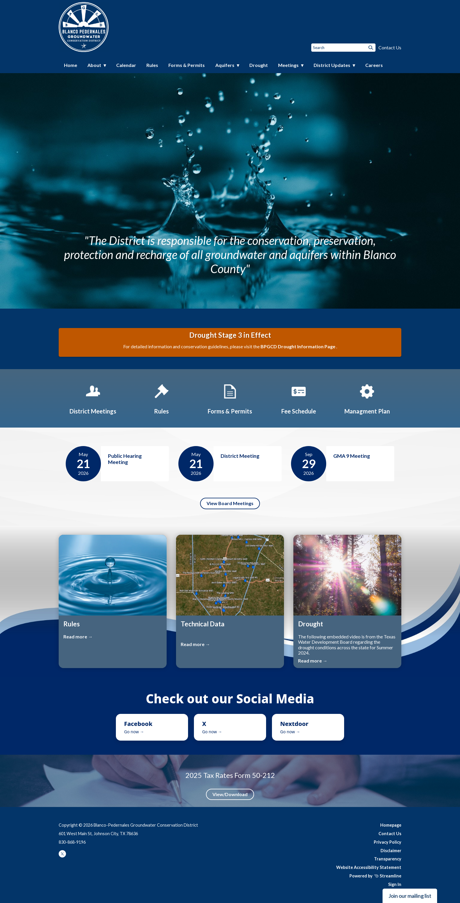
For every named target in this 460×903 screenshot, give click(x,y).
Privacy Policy (387, 842)
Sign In (394, 884)
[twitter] (62, 855)
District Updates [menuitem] (332, 65)
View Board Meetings (230, 503)
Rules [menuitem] (152, 65)
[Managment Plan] (367, 398)
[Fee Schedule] (298, 398)
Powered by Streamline (375, 875)
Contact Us (389, 47)
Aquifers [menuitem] (224, 65)
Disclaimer (390, 850)
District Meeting (240, 456)
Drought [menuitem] (258, 65)
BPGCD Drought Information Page (298, 346)
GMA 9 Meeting (351, 456)
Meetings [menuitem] (288, 65)
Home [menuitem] (70, 65)
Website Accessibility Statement (368, 867)
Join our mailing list (409, 895)
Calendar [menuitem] (126, 65)
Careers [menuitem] (374, 65)
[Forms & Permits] (230, 398)
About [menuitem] (94, 65)
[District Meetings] (93, 398)
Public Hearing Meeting (125, 459)
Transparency (387, 858)
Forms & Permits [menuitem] (186, 65)
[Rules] (161, 398)
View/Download (230, 794)
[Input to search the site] (343, 47)
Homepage (390, 825)
